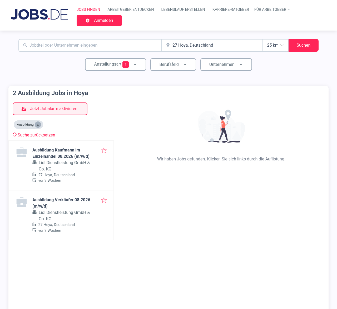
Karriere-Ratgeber (230, 9)
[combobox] (90, 45)
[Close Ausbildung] (38, 124)
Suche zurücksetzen (34, 135)
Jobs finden (88, 9)
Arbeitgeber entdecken (130, 9)
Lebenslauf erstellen (183, 9)
